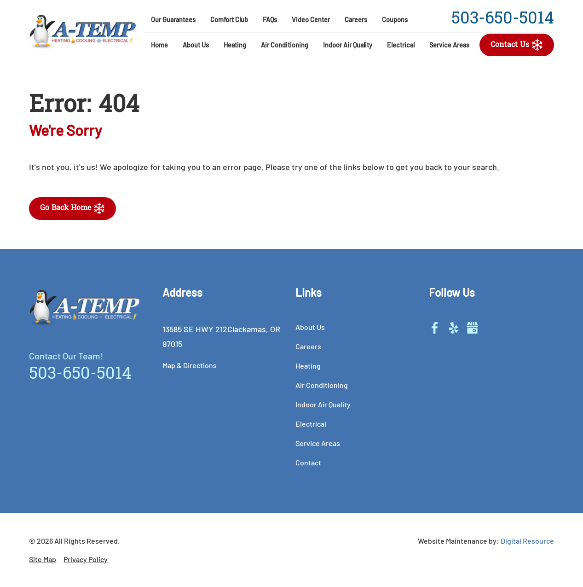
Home (159, 45)
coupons (395, 19)
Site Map (42, 559)
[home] (82, 32)
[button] (195, 45)
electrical (401, 45)
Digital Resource (527, 540)
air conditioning (284, 45)
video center (311, 19)
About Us (196, 45)
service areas (449, 45)
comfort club (229, 19)
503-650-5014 (502, 19)
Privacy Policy (85, 559)
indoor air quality (323, 404)
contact (308, 462)
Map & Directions (189, 365)
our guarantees (173, 19)
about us (310, 327)
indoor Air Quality (347, 45)
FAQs (270, 19)
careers (356, 19)
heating (235, 45)
